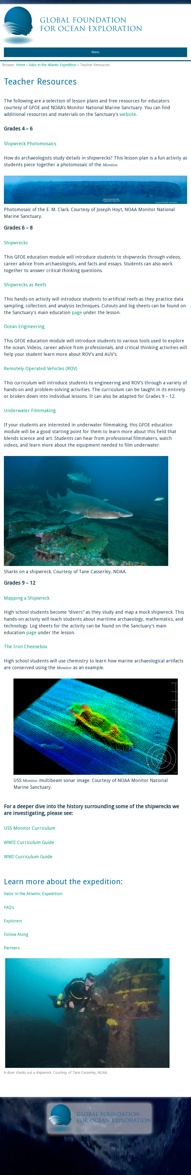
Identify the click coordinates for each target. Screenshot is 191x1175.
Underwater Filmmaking (30, 410)
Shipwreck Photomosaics (30, 143)
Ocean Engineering (24, 326)
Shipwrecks (16, 242)
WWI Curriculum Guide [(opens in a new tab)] (28, 856)
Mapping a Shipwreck (26, 598)
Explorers (13, 920)
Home (20, 65)
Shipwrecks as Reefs (25, 284)
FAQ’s (9, 907)
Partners (12, 947)
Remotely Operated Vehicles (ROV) (40, 368)
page (76, 312)
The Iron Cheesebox (25, 646)
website (128, 114)
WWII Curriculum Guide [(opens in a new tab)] (29, 842)
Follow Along (16, 934)
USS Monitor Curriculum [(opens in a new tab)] (29, 828)
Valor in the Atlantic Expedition (52, 65)
